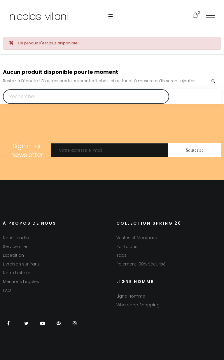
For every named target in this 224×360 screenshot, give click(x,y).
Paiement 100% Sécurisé (141, 264)
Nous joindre (16, 238)
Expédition (13, 255)
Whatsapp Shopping (138, 305)
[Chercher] (86, 96)
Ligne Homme (130, 296)
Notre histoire (16, 273)
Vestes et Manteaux (136, 238)
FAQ (7, 290)
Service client (16, 246)
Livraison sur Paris (21, 264)
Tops (121, 255)
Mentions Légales (21, 281)
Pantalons (126, 246)
